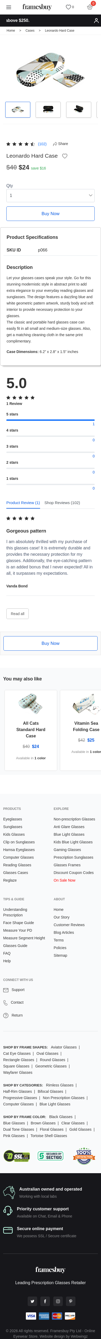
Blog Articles (64, 932)
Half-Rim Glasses (17, 1091)
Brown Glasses (43, 1123)
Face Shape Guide (18, 923)
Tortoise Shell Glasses (49, 1136)
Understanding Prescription (15, 912)
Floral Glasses (51, 1129)
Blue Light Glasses (69, 834)
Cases (30, 30)
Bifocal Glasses (50, 1091)
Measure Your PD (17, 930)
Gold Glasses (80, 1129)
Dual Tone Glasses (18, 1129)
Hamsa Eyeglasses (19, 850)
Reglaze (10, 880)
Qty (9, 185)
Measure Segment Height (24, 938)
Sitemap (60, 955)
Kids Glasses (14, 834)
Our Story (62, 917)
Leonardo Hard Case (59, 30)
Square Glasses (16, 1066)
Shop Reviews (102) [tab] (62, 502)
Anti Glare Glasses (69, 827)
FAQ (7, 953)
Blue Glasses (14, 1123)
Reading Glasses (17, 865)
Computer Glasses (18, 857)
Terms (59, 940)
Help (7, 961)
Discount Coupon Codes (74, 873)
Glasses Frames (67, 865)
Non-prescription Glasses (74, 819)
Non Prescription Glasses (63, 1098)
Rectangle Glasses (18, 1060)
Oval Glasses (47, 1053)
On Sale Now (64, 880)
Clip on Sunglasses (19, 842)
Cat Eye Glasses (17, 1053)
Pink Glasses (14, 1136)
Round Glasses (52, 1060)
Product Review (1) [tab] (23, 502)
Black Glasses (61, 1117)
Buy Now (50, 213)
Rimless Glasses (60, 1085)
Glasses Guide (15, 946)
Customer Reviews (69, 925)
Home (11, 30)
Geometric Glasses (51, 1066)
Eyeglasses (12, 819)
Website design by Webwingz (64, 1336)
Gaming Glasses (67, 850)
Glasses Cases (15, 873)
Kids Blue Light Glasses (73, 842)
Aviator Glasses (64, 1047)
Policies (60, 948)
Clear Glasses (73, 1123)
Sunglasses (12, 827)
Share (60, 144)
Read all (17, 614)
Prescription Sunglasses (73, 857)
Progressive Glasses (20, 1098)
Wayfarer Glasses (17, 1072)
